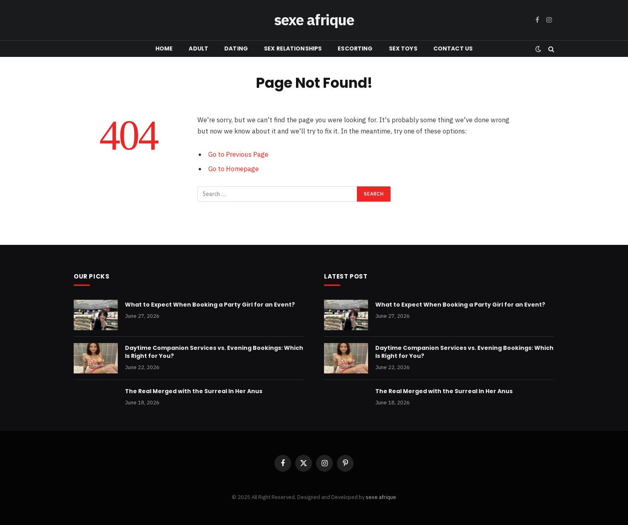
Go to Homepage (233, 168)
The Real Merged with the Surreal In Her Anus (193, 391)
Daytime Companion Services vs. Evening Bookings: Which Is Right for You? (214, 352)
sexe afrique (381, 497)
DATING (236, 48)
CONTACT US (453, 48)
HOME (164, 48)
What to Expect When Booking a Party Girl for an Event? (210, 305)
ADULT (198, 48)
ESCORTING (355, 48)
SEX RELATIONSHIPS (293, 48)
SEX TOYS (403, 48)
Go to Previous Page (238, 154)
